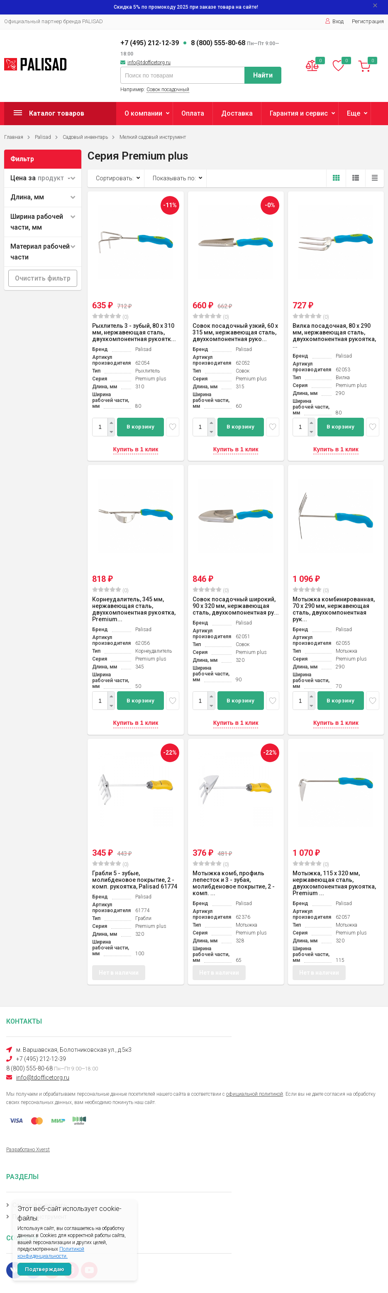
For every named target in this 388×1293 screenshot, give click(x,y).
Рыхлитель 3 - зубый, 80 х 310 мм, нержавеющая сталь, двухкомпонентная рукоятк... (134, 332)
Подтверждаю (44, 1269)
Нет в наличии (119, 974)
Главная (13, 137)
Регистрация (368, 21)
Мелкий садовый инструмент (153, 137)
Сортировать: (115, 178)
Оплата (192, 113)
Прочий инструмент (39, 1216)
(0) (110, 316)
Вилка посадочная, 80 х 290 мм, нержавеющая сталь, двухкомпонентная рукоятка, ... (334, 335)
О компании (143, 113)
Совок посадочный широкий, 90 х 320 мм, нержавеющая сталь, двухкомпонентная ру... (236, 606)
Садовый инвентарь (85, 137)
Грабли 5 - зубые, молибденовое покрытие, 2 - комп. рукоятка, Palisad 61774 (134, 880)
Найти (263, 75)
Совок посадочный (167, 89)
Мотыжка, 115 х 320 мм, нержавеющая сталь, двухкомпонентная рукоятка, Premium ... (334, 883)
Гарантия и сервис (299, 113)
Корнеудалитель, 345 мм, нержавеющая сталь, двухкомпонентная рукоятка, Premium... (134, 609)
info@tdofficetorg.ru (149, 62)
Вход (334, 21)
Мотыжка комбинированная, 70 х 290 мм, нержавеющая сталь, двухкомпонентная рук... (334, 609)
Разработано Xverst (28, 1150)
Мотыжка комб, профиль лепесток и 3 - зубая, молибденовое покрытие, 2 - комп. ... (234, 883)
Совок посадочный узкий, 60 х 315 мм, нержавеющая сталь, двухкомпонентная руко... (235, 332)
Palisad (43, 137)
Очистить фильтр (43, 278)
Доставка (237, 113)
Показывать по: (174, 178)
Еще (353, 113)
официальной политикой (254, 1094)
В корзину (140, 427)
